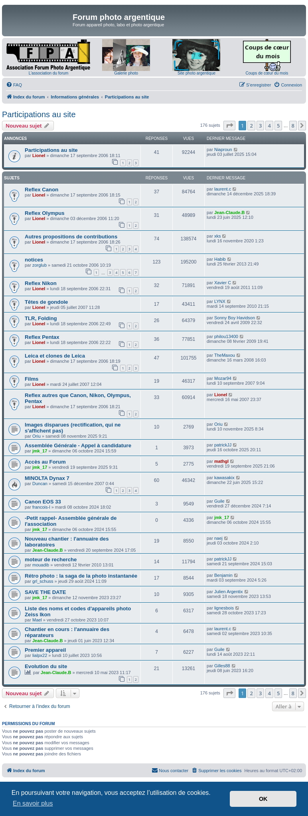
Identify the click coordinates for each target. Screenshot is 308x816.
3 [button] (260, 125)
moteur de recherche (51, 559)
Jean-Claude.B (229, 212)
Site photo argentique (196, 73)
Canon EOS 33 (43, 502)
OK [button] (263, 799)
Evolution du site (46, 666)
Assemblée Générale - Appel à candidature (78, 445)
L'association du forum (49, 73)
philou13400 (226, 336)
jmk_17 (39, 450)
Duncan (39, 483)
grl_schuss (42, 581)
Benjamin (223, 575)
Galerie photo (126, 73)
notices (34, 260)
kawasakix (224, 477)
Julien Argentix (228, 591)
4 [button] (269, 125)
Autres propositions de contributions (71, 237)
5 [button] (278, 125)
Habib (220, 259)
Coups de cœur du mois (266, 73)
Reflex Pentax (42, 337)
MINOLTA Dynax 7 (47, 478)
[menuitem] (14, 85)
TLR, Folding (41, 318)
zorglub (39, 265)
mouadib (40, 564)
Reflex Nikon (41, 283)
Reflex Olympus (45, 213)
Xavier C (222, 282)
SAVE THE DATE (45, 592)
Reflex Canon (41, 190)
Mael (37, 619)
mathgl (221, 461)
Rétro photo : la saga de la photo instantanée (81, 576)
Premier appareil (45, 650)
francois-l (41, 507)
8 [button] (293, 125)
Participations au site (39, 114)
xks (217, 236)
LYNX (219, 301)
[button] (229, 125)
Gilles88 (222, 665)
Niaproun (223, 149)
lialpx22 (39, 655)
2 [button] (251, 125)
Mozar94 (222, 378)
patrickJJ (222, 444)
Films (31, 379)
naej (218, 538)
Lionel (38, 155)
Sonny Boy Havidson (234, 317)
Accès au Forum (45, 462)
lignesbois (224, 608)
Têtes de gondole (46, 302)
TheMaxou (224, 355)
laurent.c (222, 189)
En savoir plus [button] (33, 803)
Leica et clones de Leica (55, 356)
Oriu (36, 436)
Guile (219, 501)
